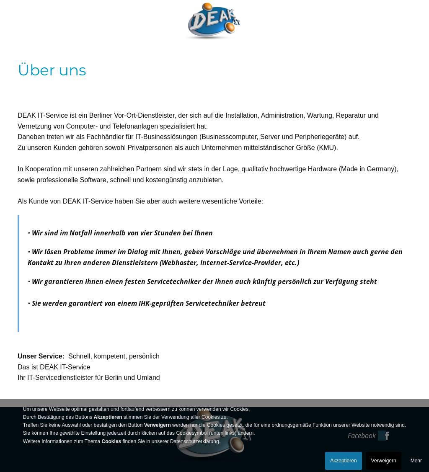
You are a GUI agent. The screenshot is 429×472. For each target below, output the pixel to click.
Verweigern (383, 461)
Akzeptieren (343, 461)
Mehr (416, 461)
